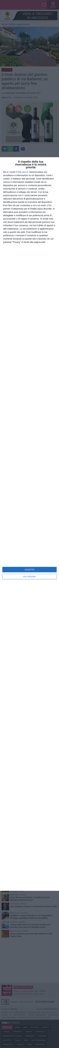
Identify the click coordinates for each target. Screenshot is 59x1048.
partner (25, 172)
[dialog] (29, 524)
